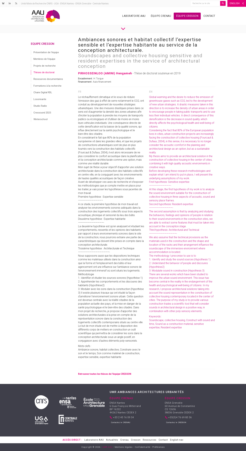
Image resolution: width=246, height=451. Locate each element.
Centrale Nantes (101, 3)
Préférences (158, 447)
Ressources (149, 440)
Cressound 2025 (42, 112)
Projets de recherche (44, 65)
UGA (56, 3)
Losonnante (39, 99)
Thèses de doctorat (44, 72)
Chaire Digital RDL (42, 92)
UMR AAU (107, 447)
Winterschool (40, 119)
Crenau (124, 440)
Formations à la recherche (47, 85)
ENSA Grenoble (83, 3)
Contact (209, 15)
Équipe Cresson (187, 15)
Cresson (136, 440)
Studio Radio (40, 105)
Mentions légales (124, 447)
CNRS (50, 3)
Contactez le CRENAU (120, 422)
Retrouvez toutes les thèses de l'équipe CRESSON (104, 374)
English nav (176, 440)
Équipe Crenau (161, 15)
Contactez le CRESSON (176, 422)
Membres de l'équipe (44, 59)
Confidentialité (142, 447)
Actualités (112, 440)
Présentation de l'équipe (46, 52)
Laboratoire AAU (134, 15)
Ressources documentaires (48, 79)
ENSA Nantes (67, 3)
